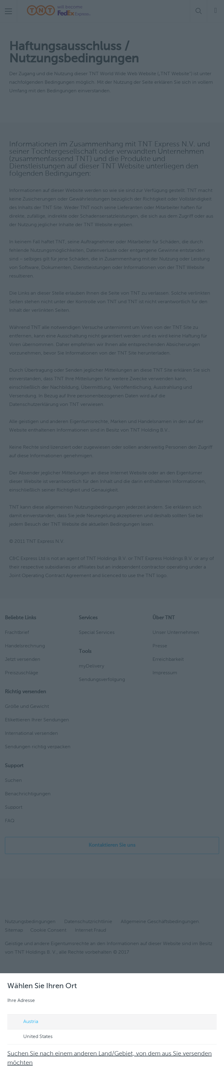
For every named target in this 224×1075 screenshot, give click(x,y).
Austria (25, 1022)
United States (32, 1037)
